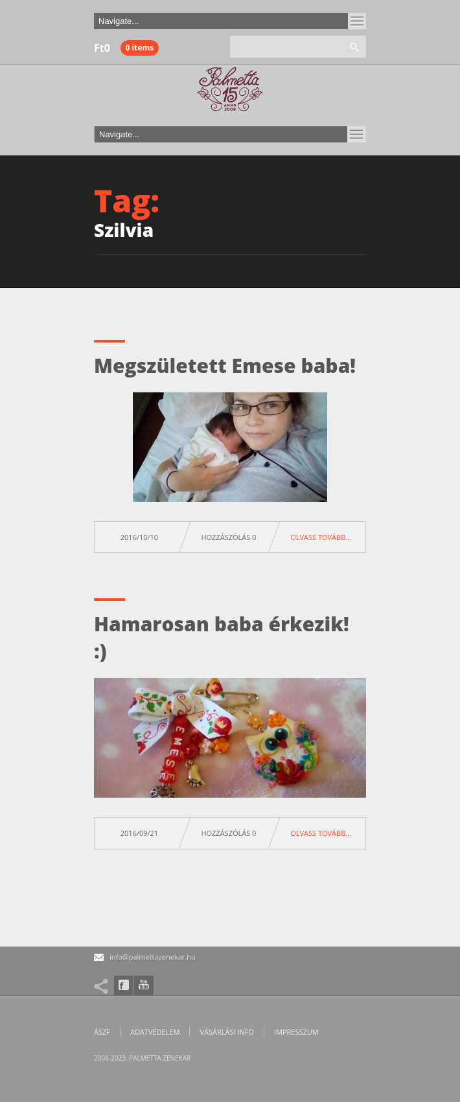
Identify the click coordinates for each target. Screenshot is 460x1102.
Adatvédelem (154, 1032)
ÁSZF (102, 1032)
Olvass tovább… (320, 537)
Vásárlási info (227, 1032)
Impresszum (296, 1032)
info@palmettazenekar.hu (152, 956)
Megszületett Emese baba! (225, 365)
